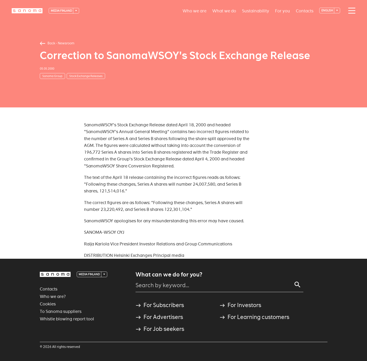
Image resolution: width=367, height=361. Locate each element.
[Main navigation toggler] (350, 10)
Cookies (48, 304)
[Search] (297, 284)
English (327, 10)
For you (282, 10)
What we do (224, 10)
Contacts (304, 10)
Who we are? (53, 296)
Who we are (194, 10)
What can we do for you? (169, 274)
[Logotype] (27, 10)
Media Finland (62, 10)
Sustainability (255, 10)
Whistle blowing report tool (67, 319)
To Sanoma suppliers (60, 311)
